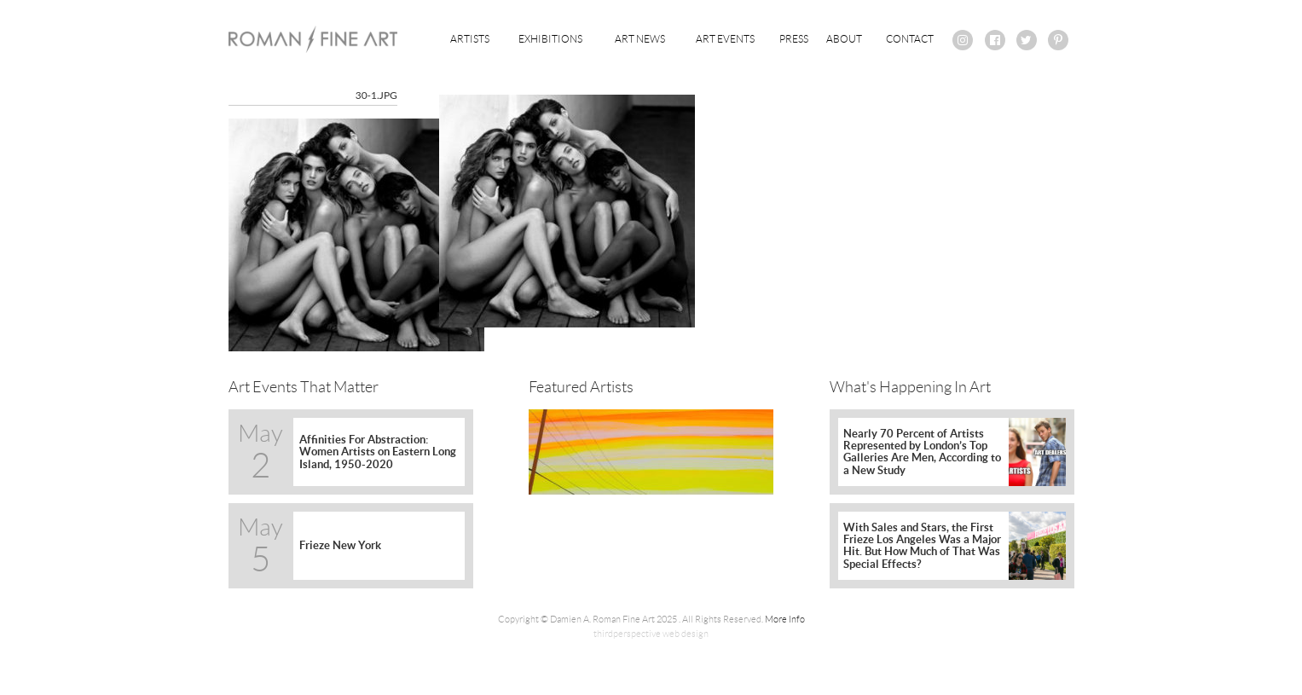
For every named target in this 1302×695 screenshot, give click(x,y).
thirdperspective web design (651, 633)
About (844, 38)
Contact (910, 38)
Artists (469, 38)
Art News (640, 38)
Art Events (725, 38)
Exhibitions (550, 38)
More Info (785, 619)
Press (793, 38)
